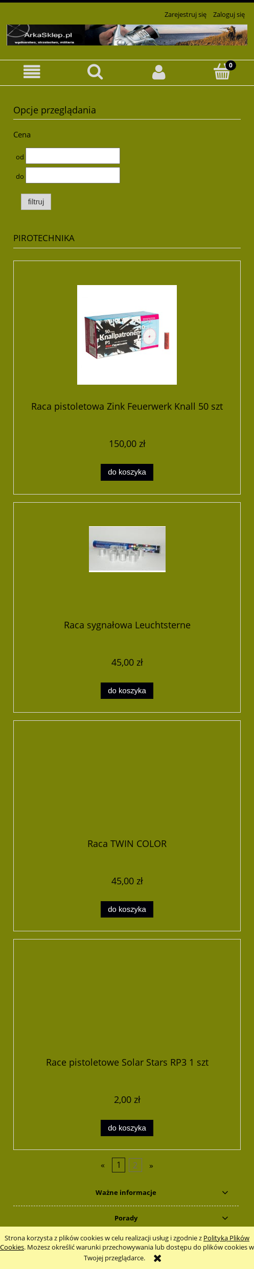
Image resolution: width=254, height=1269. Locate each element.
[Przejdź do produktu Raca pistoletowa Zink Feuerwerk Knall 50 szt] (127, 335)
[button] (31, 72)
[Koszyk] (222, 71)
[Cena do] (73, 175)
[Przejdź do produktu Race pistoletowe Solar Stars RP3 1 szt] (127, 1002)
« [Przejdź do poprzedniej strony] (103, 1165)
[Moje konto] (158, 72)
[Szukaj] (95, 71)
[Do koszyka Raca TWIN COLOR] (127, 909)
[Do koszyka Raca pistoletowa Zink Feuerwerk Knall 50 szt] (127, 472)
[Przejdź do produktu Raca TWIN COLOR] (127, 783)
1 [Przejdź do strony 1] (119, 1165)
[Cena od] (73, 156)
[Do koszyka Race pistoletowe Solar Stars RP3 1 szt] (127, 1128)
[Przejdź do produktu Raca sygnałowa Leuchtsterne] (127, 564)
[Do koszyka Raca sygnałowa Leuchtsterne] (127, 691)
